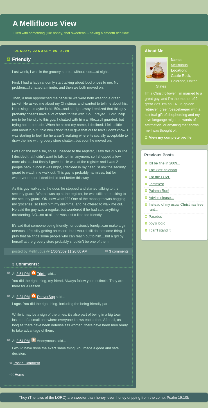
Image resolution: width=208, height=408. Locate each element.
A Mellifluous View (44, 23)
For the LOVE (159, 177)
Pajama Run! (159, 191)
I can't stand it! (160, 230)
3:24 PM (23, 297)
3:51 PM (23, 274)
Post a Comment (26, 363)
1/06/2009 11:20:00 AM (69, 251)
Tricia (41, 274)
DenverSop (46, 297)
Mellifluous (179, 65)
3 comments (118, 251)
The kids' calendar (163, 170)
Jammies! (156, 184)
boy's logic (157, 223)
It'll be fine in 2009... (164, 163)
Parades (155, 217)
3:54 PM (23, 341)
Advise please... (161, 198)
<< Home (17, 375)
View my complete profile (170, 137)
